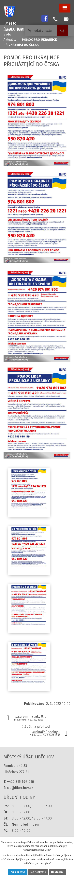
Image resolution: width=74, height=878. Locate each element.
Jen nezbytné (38, 872)
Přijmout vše (17, 872)
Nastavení (57, 872)
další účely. (45, 849)
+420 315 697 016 (20, 781)
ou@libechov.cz (20, 788)
